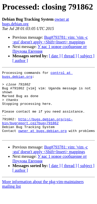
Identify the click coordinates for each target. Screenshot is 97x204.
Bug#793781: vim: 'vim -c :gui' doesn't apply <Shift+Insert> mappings (50, 39)
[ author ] (20, 60)
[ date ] (55, 56)
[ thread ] (69, 56)
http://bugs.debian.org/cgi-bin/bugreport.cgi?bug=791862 (37, 131)
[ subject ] (86, 56)
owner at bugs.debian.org (42, 143)
